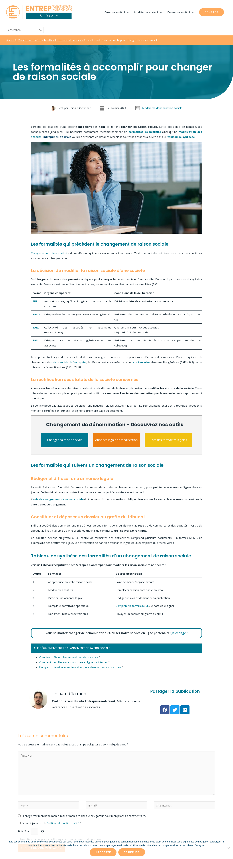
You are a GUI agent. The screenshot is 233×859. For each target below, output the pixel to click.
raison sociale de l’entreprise (69, 361)
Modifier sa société (30, 39)
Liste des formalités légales (168, 439)
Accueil (10, 39)
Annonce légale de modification (116, 439)
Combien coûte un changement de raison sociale (69, 656)
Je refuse (132, 852)
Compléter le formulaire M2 (132, 604)
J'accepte (103, 852)
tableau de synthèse (181, 135)
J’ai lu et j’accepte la (50, 822)
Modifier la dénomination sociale (65, 39)
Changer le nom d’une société (49, 252)
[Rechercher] (41, 29)
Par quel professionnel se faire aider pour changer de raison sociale (81, 666)
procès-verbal (141, 361)
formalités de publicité (144, 130)
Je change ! (180, 632)
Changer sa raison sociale (64, 439)
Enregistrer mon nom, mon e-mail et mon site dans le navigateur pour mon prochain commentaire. (84, 815)
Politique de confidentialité (64, 822)
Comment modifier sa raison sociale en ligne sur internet (74, 661)
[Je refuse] (228, 848)
